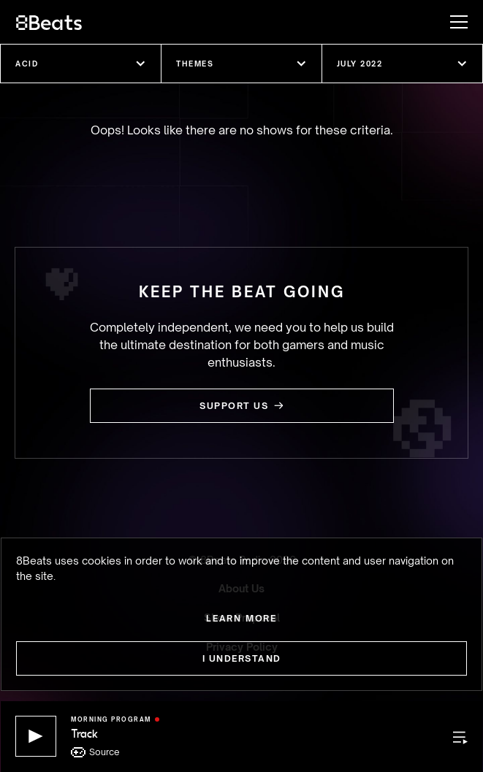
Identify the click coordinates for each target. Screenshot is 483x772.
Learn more (241, 618)
